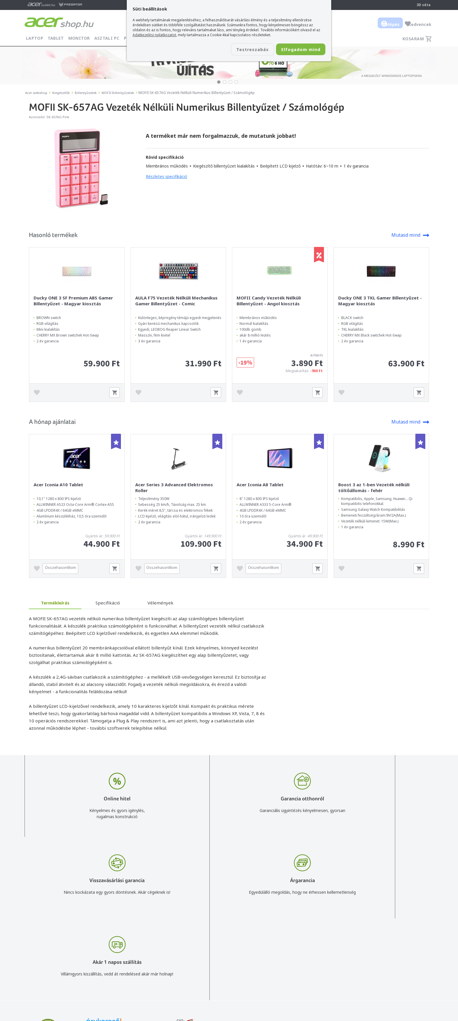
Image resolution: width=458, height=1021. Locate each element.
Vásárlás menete (302, 935)
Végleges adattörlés (305, 978)
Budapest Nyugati (397, 935)
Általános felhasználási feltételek (317, 944)
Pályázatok (296, 969)
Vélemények (161, 603)
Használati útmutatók (306, 961)
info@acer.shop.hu (229, 935)
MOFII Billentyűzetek (123, 92)
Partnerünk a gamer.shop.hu (406, 977)
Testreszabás (240, 50)
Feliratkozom (98, 962)
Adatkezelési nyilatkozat (309, 952)
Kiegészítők (63, 92)
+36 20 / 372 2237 (229, 952)
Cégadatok (390, 952)
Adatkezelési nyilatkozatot (154, 34)
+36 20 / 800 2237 (229, 944)
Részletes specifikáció (166, 176)
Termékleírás (55, 603)
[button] (218, 82)
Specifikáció (108, 603)
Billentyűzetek (89, 92)
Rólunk (386, 944)
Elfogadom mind (297, 50)
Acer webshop (37, 92)
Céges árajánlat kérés (233, 961)
